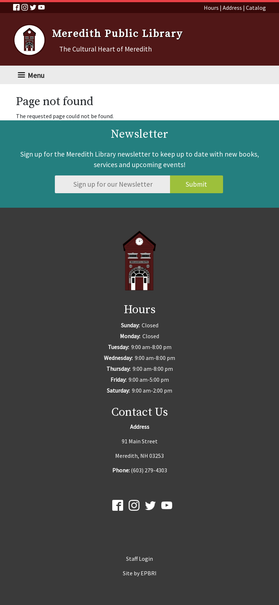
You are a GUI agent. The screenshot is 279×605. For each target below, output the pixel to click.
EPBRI (149, 573)
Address (232, 7)
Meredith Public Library (117, 34)
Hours (211, 7)
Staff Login (139, 558)
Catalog (256, 7)
